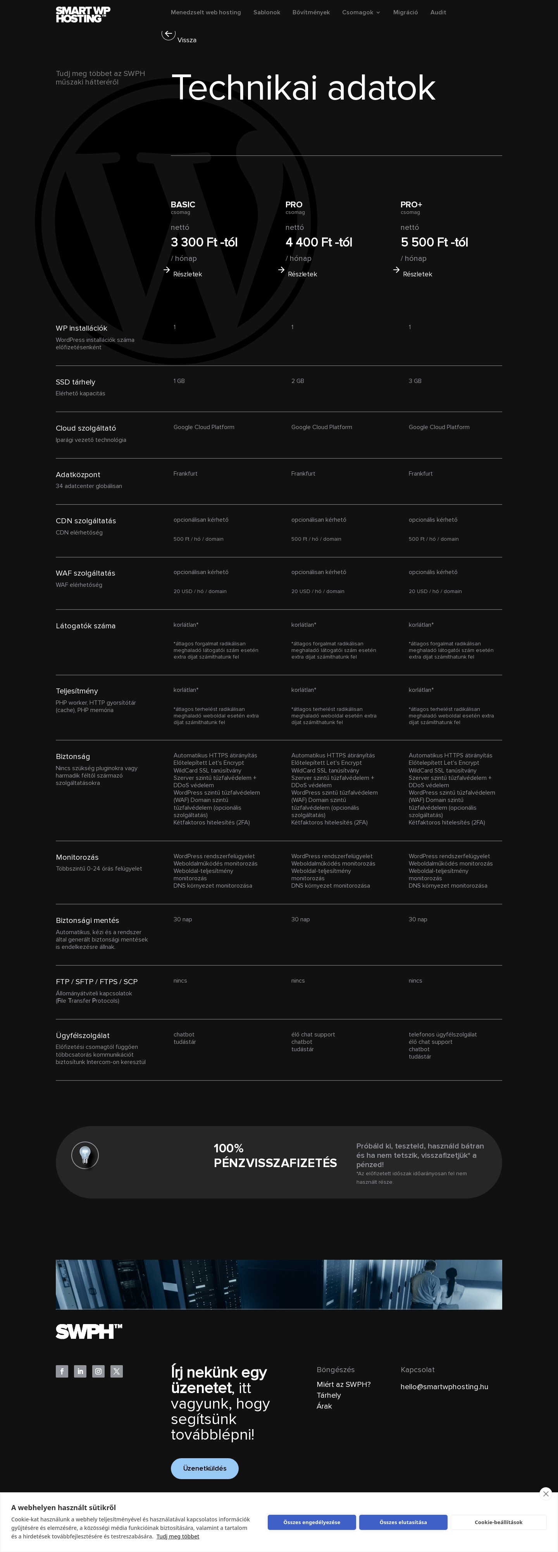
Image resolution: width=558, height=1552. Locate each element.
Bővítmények (311, 13)
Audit (438, 13)
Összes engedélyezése (312, 1522)
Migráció (405, 13)
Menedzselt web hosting (206, 13)
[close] (545, 1493)
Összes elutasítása (403, 1522)
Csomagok (357, 13)
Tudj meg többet (178, 1536)
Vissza (186, 40)
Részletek (187, 274)
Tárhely (329, 1395)
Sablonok (266, 13)
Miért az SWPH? (344, 1384)
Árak (324, 1406)
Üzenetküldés (205, 1468)
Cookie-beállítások (499, 1522)
